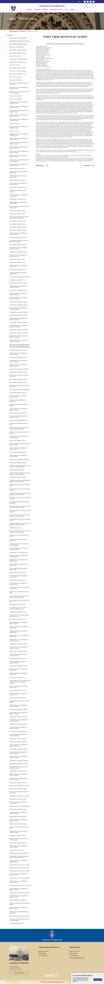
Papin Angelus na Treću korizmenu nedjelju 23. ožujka (19, 498)
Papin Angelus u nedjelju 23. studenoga (18, 760)
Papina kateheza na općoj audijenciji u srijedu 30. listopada (18, 308)
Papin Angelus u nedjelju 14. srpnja (17, 221)
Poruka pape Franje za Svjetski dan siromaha (17, 191)
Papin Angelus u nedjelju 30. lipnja (17, 210)
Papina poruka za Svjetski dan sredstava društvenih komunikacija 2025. (19, 428)
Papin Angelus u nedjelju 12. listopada (18, 716)
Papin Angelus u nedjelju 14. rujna (17, 677)
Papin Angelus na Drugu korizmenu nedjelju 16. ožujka (19, 489)
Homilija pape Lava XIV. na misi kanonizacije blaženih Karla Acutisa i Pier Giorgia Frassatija (20, 682)
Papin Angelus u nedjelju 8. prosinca (17, 357)
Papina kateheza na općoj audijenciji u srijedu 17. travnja (18, 115)
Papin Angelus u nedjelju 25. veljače (17, 44)
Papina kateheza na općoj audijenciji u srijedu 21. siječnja (18, 820)
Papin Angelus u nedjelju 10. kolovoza (18, 644)
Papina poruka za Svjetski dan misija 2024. (19, 41)
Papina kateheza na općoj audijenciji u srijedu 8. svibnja (18, 138)
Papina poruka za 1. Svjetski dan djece (18, 59)
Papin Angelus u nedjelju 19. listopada (18, 724)
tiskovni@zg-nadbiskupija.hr (77, 958)
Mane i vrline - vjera (14, 130)
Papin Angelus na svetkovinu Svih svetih (18, 312)
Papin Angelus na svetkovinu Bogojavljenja (19, 389)
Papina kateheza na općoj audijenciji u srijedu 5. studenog (18, 745)
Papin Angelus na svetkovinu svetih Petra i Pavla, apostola (19, 207)
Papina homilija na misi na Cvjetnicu (17, 900)
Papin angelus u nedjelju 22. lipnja (17, 580)
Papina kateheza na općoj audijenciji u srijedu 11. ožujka (18, 881)
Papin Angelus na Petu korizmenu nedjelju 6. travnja (19, 519)
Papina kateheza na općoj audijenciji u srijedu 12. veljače (18, 456)
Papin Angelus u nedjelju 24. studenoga (18, 332)
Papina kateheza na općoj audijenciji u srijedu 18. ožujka (18, 889)
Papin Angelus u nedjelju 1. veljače (17, 835)
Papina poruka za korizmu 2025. (17, 470)
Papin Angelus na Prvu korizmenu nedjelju (19, 864)
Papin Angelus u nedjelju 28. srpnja (17, 227)
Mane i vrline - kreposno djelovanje (17, 71)
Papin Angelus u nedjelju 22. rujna (17, 269)
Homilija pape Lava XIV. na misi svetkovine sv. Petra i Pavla (19, 588)
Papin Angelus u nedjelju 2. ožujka (17, 477)
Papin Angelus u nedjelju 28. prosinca (18, 788)
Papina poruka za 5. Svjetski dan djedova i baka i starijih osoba (19, 615)
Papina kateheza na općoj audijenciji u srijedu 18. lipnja (18, 576)
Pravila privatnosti (14, 967)
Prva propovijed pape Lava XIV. (16, 923)
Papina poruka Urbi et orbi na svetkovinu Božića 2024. (19, 375)
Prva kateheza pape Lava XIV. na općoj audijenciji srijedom (18, 548)
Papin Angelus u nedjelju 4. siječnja (17, 799)
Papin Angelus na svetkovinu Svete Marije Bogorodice (19, 386)
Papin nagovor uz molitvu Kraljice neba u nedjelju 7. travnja (19, 102)
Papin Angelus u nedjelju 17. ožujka (17, 74)
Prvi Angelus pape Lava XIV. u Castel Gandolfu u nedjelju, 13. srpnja (18, 608)
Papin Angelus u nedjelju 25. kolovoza (18, 252)
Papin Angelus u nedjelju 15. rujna (17, 262)
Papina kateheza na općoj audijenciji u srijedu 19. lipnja (18, 195)
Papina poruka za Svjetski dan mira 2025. (19, 369)
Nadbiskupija (37, 9)
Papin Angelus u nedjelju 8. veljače (17, 842)
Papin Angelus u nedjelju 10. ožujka (17, 68)
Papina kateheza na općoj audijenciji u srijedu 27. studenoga (18, 336)
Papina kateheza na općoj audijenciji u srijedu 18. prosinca (18, 365)
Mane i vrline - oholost (14, 65)
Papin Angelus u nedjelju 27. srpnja (17, 619)
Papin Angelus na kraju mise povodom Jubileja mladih (18, 631)
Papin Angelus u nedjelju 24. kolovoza (18, 658)
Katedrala (72, 9)
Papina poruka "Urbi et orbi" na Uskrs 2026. (19, 916)
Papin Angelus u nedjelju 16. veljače (17, 462)
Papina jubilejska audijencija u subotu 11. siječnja (19, 405)
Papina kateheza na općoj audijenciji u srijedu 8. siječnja (18, 396)
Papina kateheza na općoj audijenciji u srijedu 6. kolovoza (18, 640)
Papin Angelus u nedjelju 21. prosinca (18, 782)
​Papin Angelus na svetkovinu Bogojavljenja (19, 806)
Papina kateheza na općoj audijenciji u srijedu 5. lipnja (18, 176)
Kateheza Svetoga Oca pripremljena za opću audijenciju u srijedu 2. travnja (20, 515)
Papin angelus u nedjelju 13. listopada (18, 290)
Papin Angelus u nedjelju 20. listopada (18, 304)
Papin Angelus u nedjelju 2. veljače (17, 440)
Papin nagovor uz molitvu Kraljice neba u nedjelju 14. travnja (19, 111)
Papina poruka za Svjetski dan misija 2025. (19, 459)
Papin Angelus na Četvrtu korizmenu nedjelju (20, 885)
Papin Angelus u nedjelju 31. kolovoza (18, 665)
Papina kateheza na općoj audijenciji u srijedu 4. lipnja (18, 564)
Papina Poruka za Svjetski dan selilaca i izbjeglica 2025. (18, 627)
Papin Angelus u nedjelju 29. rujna (17, 280)
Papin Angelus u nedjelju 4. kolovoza (18, 230)
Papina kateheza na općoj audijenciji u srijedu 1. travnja (18, 908)
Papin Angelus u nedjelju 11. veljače (17, 53)
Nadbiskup (45, 9)
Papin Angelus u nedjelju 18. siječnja (17, 816)
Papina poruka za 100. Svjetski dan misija (19, 867)
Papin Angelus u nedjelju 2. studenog (18, 741)
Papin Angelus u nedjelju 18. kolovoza (18, 244)
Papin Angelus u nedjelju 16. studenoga (18, 763)
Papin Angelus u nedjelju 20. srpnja (17, 612)
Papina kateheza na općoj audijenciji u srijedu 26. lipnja (18, 202)
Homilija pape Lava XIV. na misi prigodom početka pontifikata (19, 544)
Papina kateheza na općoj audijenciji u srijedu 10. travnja (18, 107)
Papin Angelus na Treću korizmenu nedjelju (19, 878)
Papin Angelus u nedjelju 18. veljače (17, 50)
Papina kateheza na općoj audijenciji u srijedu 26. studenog (18, 767)
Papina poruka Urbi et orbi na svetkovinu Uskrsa (19, 535)
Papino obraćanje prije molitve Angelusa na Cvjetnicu (19, 903)
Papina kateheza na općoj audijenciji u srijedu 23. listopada (18, 298)
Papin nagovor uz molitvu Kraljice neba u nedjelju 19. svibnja (19, 151)
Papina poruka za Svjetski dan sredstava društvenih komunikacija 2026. (19, 856)
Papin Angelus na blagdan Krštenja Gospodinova (17, 400)
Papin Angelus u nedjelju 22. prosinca (18, 372)
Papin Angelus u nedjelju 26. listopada (18, 731)
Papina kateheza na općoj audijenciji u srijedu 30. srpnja (18, 623)
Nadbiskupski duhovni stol (56, 9)
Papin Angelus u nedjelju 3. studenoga (18, 315)
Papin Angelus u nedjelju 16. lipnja (17, 187)
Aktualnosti (29, 9)
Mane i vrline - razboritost (15, 77)
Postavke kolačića (77, 980)
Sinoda (66, 9)
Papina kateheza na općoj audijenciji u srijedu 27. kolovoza (18, 662)
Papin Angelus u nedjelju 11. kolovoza (18, 237)
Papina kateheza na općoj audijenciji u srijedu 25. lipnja (18, 583)
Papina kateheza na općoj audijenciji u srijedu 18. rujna (18, 266)
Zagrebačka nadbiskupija (52, 6)
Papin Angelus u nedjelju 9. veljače (17, 452)
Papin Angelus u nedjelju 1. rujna (17, 259)
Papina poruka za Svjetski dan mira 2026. (19, 785)
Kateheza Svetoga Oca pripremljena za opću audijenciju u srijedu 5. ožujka (20, 480)
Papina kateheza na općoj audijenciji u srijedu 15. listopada (18, 720)
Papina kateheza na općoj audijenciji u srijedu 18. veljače (18, 861)
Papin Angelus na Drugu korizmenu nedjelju (19, 870)
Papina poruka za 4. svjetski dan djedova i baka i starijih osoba (19, 160)
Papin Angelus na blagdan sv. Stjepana (18, 379)
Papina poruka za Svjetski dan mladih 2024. (19, 277)
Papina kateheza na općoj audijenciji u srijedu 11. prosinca (18, 361)
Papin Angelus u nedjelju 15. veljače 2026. (19, 853)
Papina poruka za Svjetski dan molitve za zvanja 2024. (19, 83)
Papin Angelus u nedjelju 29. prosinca (18, 382)
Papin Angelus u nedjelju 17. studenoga (18, 329)
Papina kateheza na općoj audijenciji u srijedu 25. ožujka (18, 896)
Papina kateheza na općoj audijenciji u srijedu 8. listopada (18, 713)
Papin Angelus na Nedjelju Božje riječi (18, 420)
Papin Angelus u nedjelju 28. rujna (17, 697)
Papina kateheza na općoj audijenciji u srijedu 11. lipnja (18, 569)
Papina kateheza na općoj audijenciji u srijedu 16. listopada (18, 294)
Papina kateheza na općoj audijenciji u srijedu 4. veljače (18, 839)
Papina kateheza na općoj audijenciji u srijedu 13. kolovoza (18, 647)
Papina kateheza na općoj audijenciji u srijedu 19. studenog (18, 757)
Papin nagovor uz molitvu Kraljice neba (18, 552)
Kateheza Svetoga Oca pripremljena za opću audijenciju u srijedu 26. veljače (20, 473)
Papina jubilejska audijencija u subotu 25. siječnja (19, 432)
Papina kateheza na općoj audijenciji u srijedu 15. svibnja (18, 147)
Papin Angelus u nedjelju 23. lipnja (17, 199)
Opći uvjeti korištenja (15, 969)
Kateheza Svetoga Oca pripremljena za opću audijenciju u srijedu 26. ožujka (20, 506)
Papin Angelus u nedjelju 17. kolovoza (18, 651)
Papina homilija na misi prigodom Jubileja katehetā (19, 701)
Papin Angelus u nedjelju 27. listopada (18, 301)
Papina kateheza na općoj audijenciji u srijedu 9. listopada (18, 286)
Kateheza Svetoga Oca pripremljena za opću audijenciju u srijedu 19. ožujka (20, 493)
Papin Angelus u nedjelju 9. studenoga (18, 749)
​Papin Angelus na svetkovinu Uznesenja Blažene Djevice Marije (18, 241)
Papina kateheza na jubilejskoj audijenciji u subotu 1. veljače (19, 444)
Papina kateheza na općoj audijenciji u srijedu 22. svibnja (18, 156)
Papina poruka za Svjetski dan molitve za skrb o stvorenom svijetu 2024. (19, 217)
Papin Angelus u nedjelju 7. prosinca (17, 771)
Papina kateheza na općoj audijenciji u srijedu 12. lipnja (18, 183)
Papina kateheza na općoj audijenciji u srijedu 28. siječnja (18, 831)
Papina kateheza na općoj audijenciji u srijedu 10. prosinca (18, 774)
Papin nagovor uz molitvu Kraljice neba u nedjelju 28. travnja (19, 127)
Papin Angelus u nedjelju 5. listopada (18, 709)
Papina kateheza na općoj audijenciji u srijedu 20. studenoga (18, 340)
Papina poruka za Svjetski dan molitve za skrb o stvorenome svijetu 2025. (19, 596)
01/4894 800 (44, 955)
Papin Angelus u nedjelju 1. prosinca (17, 350)
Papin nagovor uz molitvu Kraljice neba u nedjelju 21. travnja (19, 120)
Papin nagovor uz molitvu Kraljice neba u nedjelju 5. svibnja (19, 134)
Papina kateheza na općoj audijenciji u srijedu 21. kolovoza (18, 248)
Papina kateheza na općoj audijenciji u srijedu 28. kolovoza (18, 255)
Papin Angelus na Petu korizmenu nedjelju (19, 892)
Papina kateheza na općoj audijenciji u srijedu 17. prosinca (18, 779)
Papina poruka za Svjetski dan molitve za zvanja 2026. (19, 912)
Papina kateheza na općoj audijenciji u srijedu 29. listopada (18, 735)
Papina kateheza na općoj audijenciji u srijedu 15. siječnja (18, 409)
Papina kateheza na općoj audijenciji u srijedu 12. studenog (18, 752)
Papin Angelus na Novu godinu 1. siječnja (19, 796)
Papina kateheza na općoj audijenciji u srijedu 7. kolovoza (18, 233)
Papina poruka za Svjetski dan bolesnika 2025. (19, 424)
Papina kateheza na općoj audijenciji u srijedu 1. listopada (18, 705)
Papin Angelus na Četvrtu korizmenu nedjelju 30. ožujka (20, 511)
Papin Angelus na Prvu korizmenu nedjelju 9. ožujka (19, 485)
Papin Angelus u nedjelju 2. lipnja (17, 168)
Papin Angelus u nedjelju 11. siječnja (17, 809)
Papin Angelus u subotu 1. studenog (17, 738)
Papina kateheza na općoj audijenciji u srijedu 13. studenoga (18, 326)
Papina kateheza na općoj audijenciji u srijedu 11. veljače (18, 846)
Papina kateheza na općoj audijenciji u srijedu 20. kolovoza (18, 654)
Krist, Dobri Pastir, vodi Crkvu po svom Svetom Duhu (18, 540)
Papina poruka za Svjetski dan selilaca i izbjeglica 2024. (18, 172)
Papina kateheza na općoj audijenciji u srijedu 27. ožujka (18, 88)
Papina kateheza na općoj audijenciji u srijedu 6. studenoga (18, 318)
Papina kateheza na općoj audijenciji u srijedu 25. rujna (18, 273)
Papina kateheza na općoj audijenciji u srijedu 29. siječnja (18, 437)
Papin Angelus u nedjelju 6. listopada (18, 283)
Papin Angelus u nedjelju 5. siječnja (17, 392)
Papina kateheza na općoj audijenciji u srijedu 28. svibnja (18, 556)
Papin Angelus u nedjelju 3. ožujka (17, 62)
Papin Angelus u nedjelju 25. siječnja (18, 824)
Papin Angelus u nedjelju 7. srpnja (17, 213)
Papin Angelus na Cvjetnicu (15, 80)
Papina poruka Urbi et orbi (15, 96)
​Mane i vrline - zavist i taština (16, 47)
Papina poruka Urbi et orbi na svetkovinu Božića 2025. (19, 792)
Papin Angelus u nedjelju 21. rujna (17, 690)
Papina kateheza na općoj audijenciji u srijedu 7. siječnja (18, 802)
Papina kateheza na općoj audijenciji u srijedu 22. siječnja (18, 416)
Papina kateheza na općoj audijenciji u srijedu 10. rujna (18, 673)
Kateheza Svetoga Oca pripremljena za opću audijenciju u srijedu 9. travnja (20, 524)
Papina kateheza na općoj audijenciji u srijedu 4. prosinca (18, 353)
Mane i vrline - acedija (14, 56)
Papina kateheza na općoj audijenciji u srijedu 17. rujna (18, 686)
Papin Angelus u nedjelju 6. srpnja (17, 604)
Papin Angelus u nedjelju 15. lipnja (17, 572)
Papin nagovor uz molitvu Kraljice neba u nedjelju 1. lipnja (19, 560)
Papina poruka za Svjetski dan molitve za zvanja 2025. (19, 502)
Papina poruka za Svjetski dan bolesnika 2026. (19, 827)
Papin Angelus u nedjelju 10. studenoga (18, 322)
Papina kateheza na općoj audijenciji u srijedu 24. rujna (18, 694)
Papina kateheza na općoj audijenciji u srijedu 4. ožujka (18, 874)
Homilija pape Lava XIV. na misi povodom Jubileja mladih (19, 636)
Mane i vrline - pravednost (15, 99)
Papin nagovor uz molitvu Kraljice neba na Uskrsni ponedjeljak (19, 92)
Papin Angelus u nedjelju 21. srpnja (17, 224)
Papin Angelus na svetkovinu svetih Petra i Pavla (19, 601)
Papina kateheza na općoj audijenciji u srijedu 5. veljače (18, 448)
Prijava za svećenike (19, 973)
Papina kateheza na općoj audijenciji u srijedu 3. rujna (18, 669)
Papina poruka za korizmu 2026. (17, 850)
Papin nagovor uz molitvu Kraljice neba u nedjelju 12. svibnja (19, 143)
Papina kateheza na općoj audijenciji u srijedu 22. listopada (18, 727)
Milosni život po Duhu (14, 123)
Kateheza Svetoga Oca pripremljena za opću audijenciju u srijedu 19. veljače (20, 466)
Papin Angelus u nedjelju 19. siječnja (17, 413)
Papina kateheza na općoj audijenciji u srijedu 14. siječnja (18, 813)
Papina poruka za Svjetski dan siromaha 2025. (18, 592)
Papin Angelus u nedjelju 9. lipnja (17, 180)
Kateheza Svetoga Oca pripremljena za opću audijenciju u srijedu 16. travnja (20, 531)
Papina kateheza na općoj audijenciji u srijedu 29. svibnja (18, 164)
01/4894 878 (75, 955)
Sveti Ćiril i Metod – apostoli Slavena (17, 38)
